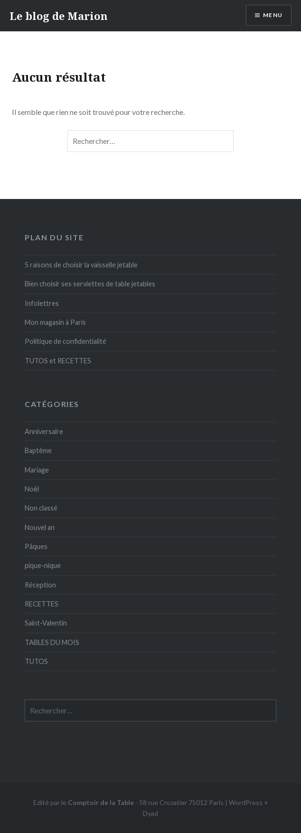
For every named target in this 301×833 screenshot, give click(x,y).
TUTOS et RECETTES (58, 361)
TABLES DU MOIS (52, 642)
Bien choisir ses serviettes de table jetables (90, 284)
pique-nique (43, 565)
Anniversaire (44, 431)
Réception (40, 585)
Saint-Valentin (46, 623)
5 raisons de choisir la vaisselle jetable (81, 265)
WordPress (246, 802)
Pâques (36, 546)
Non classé (41, 508)
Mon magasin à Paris (55, 322)
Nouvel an (40, 527)
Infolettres (42, 303)
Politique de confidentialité (65, 341)
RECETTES (41, 604)
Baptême (38, 450)
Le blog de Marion (58, 16)
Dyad (150, 813)
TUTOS (36, 661)
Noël (32, 489)
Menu (272, 15)
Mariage (37, 470)
